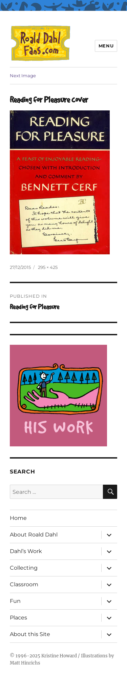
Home (18, 518)
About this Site (30, 634)
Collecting (24, 568)
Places (18, 617)
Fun (15, 601)
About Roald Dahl (34, 534)
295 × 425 (48, 267)
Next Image (23, 75)
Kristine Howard (59, 656)
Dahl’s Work (26, 551)
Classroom (24, 584)
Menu (106, 45)
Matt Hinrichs (25, 663)
